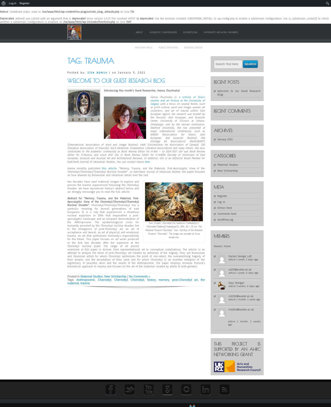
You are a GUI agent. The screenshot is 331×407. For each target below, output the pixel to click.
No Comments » (139, 276)
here (147, 162)
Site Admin (97, 73)
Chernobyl (121, 279)
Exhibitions (190, 32)
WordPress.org (225, 220)
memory (164, 279)
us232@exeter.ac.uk (239, 270)
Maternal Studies (91, 276)
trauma (85, 283)
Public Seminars (168, 47)
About (139, 32)
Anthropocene (85, 279)
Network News (143, 47)
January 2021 (225, 139)
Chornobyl (137, 279)
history (151, 279)
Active (227, 246)
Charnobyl (104, 279)
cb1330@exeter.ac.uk (240, 296)
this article (109, 168)
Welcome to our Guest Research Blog (116, 81)
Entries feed (224, 208)
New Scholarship (115, 276)
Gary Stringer (236, 283)
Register (222, 196)
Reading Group (193, 47)
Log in (221, 202)
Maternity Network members (221, 32)
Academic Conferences (163, 32)
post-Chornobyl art (185, 279)
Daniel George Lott (240, 256)
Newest (218, 246)
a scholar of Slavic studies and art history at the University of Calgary (177, 100)
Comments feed (226, 214)
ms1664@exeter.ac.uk (241, 309)
